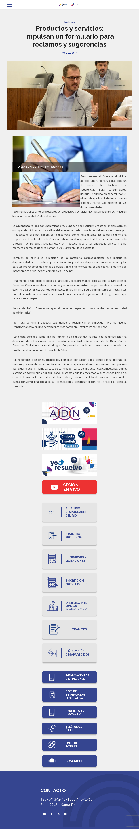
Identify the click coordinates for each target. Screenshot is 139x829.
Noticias (69, 22)
